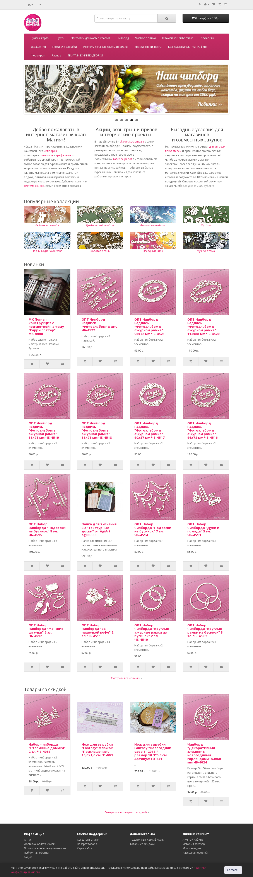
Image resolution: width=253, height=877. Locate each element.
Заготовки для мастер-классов (90, 38)
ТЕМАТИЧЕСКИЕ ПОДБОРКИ (85, 55)
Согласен (233, 870)
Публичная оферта (36, 853)
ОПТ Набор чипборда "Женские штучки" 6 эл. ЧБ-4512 (46, 630)
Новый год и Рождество (47, 251)
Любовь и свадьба (47, 225)
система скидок (34, 186)
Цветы (61, 38)
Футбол (206, 225)
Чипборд (123, 38)
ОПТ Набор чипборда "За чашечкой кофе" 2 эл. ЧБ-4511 (97, 630)
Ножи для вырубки (64, 47)
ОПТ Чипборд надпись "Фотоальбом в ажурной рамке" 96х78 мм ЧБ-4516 (202, 430)
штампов (47, 155)
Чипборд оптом (145, 38)
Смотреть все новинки (125, 678)
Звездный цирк (153, 251)
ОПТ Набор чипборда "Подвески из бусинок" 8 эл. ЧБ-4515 (47, 529)
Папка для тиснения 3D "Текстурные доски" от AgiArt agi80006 (99, 529)
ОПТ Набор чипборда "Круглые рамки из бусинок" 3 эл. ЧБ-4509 (205, 630)
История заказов (194, 844)
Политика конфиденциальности (45, 848)
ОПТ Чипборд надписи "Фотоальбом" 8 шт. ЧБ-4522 (99, 324)
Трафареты (206, 38)
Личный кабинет (194, 839)
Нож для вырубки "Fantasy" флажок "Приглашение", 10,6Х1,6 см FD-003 (97, 749)
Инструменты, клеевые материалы (105, 47)
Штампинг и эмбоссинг (177, 38)
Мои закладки (192, 848)
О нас (27, 839)
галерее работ (122, 159)
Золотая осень (100, 251)
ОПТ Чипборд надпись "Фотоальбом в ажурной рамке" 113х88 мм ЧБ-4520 (203, 326)
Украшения (38, 47)
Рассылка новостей (195, 853)
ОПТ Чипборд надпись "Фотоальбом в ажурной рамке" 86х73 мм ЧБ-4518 (97, 430)
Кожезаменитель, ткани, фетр (187, 47)
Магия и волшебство (153, 225)
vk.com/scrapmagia (131, 141)
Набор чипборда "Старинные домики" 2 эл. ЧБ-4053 (47, 748)
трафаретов (63, 155)
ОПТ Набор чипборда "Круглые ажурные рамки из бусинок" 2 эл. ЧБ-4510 (151, 632)
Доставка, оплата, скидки (40, 844)
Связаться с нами (88, 839)
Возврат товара (87, 844)
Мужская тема (206, 251)
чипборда (50, 151)
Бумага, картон (40, 38)
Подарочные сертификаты (147, 839)
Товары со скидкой (142, 844)
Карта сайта (84, 848)
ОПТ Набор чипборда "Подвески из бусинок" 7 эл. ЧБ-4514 (152, 529)
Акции (28, 857)
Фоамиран (38, 55)
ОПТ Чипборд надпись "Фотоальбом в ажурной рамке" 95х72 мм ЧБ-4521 (149, 326)
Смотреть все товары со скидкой (125, 812)
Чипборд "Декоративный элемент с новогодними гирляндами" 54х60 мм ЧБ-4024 (204, 753)
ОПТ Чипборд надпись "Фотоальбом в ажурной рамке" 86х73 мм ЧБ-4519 (44, 430)
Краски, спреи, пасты (148, 47)
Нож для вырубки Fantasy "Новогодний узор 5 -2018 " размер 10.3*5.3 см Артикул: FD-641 (152, 751)
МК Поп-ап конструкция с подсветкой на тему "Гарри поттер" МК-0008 (46, 326)
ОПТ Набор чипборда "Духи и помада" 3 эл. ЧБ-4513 (203, 529)
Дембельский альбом (100, 225)
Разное (56, 55)
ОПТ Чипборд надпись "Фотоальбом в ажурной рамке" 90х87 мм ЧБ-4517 (149, 430)
